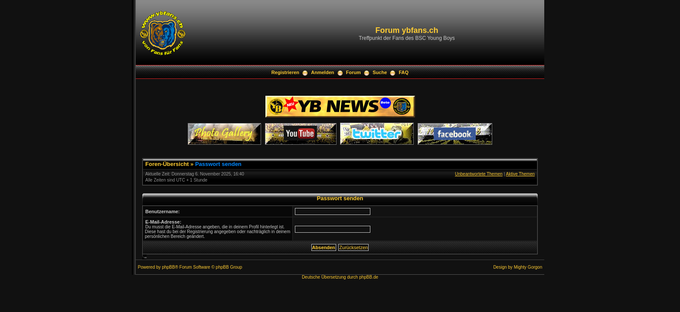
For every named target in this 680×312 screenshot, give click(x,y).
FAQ (404, 72)
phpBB (168, 267)
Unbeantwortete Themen (479, 174)
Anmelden (322, 72)
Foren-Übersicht (167, 164)
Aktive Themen (520, 174)
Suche (380, 72)
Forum (353, 72)
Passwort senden (218, 164)
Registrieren (285, 72)
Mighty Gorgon (528, 267)
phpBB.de (368, 277)
